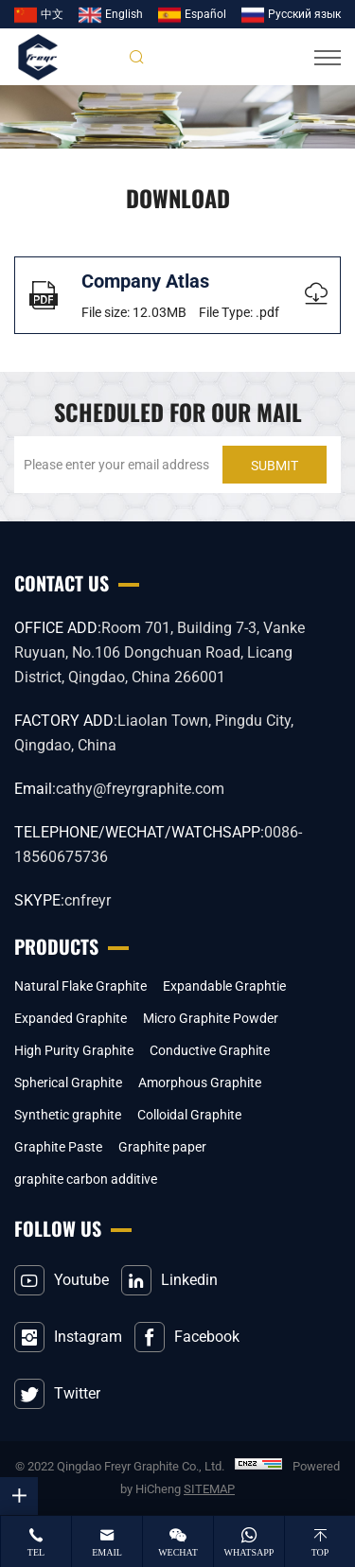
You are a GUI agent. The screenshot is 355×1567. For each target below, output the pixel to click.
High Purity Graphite (73, 1050)
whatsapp (249, 1552)
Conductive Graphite (210, 1050)
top (320, 1552)
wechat (178, 1552)
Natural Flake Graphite (80, 986)
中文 (52, 14)
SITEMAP (209, 1489)
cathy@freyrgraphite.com (140, 789)
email (107, 1552)
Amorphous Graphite (199, 1082)
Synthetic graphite (67, 1114)
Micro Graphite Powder (210, 1018)
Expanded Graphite (70, 1018)
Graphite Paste (58, 1146)
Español (205, 14)
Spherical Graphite (68, 1082)
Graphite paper (162, 1146)
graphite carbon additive (85, 1179)
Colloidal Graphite (189, 1114)
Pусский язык (304, 14)
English (124, 14)
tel (35, 1552)
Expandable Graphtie (224, 986)
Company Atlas (145, 281)
